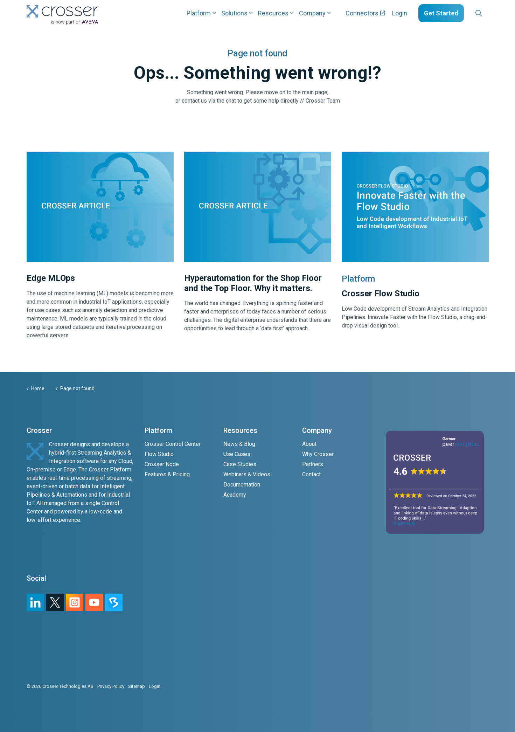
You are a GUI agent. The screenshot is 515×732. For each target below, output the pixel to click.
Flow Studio (159, 454)
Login (399, 13)
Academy (234, 494)
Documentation (241, 484)
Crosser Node (162, 464)
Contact (311, 474)
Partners (312, 464)
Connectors (365, 13)
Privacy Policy (110, 686)
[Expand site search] (479, 13)
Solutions (234, 13)
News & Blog (239, 444)
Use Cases (236, 454)
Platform (199, 13)
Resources (273, 13)
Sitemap (136, 686)
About (309, 444)
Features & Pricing (167, 474)
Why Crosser (318, 454)
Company (312, 13)
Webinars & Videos (246, 474)
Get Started (441, 13)
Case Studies (239, 464)
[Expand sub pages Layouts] (490, 13)
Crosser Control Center (173, 444)
